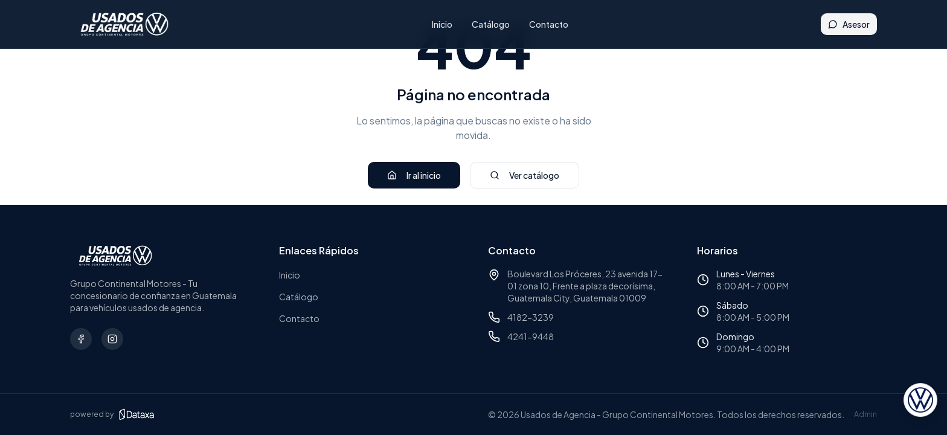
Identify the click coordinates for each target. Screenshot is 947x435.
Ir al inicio (414, 175)
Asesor (849, 24)
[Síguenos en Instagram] (112, 339)
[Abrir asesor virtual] (920, 401)
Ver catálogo (524, 175)
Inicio (444, 24)
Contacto (550, 24)
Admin (865, 414)
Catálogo (493, 24)
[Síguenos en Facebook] (81, 339)
